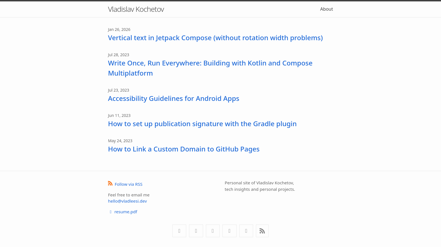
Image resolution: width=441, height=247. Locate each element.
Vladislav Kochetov (136, 9)
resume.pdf (122, 211)
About (326, 9)
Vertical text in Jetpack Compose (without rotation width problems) (215, 37)
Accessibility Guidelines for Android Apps (173, 98)
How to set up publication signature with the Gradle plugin (202, 123)
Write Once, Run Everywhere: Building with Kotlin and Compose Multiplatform (210, 68)
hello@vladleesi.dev (127, 201)
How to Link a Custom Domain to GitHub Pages (184, 148)
